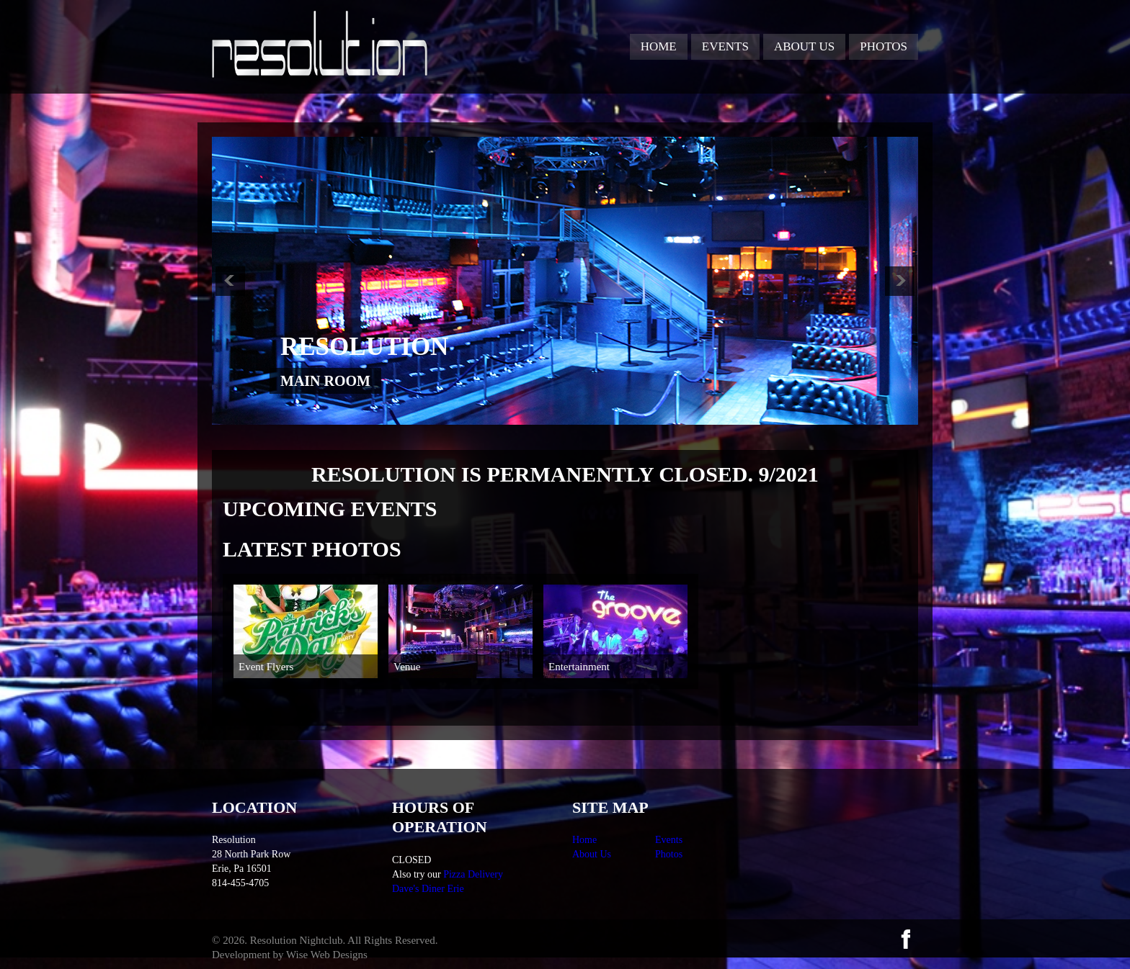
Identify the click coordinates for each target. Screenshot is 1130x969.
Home (659, 46)
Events (725, 46)
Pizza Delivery (473, 874)
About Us (804, 46)
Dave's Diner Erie (428, 888)
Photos (883, 46)
